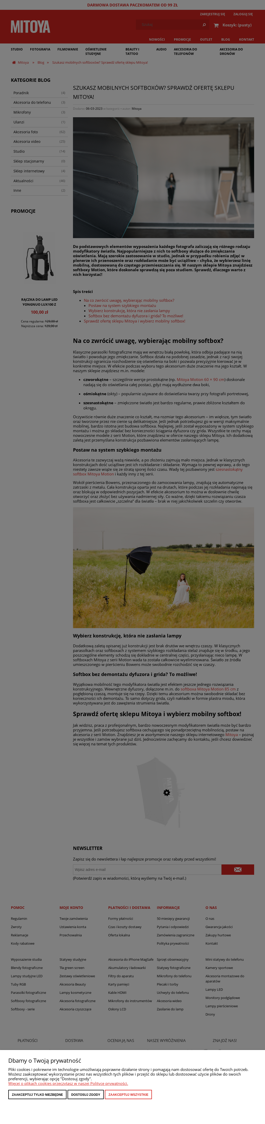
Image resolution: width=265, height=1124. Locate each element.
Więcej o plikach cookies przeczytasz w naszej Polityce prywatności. (68, 1083)
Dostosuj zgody (85, 1095)
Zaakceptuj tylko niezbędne (37, 1095)
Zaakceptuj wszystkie (128, 1095)
